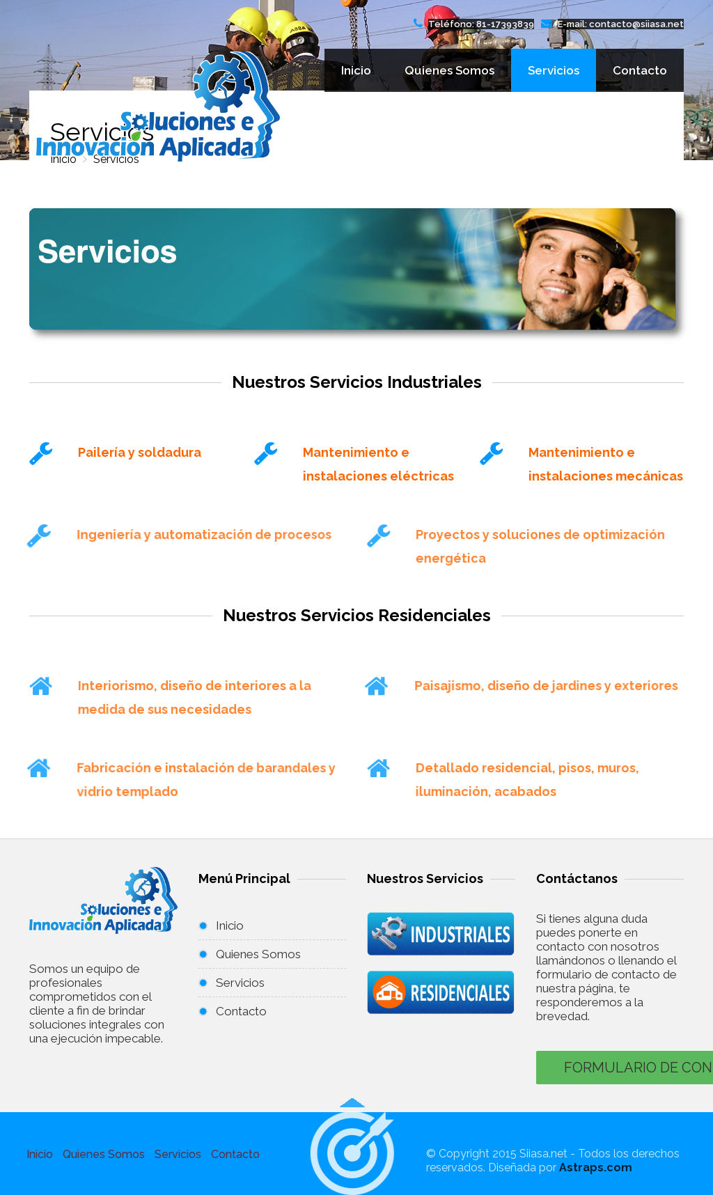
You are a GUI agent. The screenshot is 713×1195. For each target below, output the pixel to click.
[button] (352, 1152)
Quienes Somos (449, 70)
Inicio (356, 70)
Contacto (640, 70)
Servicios (553, 70)
